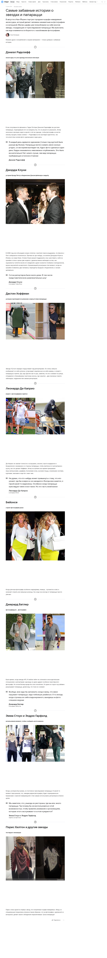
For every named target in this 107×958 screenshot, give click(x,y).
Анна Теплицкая (14, 35)
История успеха (18, 6)
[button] (35, 80)
